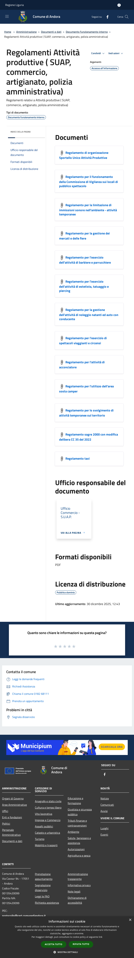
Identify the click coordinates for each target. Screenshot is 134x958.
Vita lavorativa (43, 814)
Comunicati (107, 805)
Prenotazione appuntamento (43, 876)
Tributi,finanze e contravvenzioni (77, 823)
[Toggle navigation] (7, 16)
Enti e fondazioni (12, 817)
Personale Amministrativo (11, 832)
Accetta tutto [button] (53, 944)
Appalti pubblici (44, 826)
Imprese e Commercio (47, 820)
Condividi (98, 53)
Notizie (104, 798)
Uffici (5, 811)
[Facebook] (106, 16)
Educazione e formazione (75, 800)
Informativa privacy (79, 885)
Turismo (39, 839)
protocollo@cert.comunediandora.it (24, 915)
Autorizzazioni (76, 849)
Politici (6, 823)
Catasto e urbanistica (47, 833)
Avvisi (104, 811)
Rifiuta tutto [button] (81, 944)
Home (7, 32)
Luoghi (104, 828)
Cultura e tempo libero (48, 807)
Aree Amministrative (14, 805)
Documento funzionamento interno (87, 32)
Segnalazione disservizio (43, 887)
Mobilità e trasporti (46, 845)
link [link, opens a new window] (100, 936)
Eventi (104, 834)
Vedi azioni (116, 53)
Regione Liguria (14, 5)
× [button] (130, 920)
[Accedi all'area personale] (119, 5)
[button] (67, 952)
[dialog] (67, 937)
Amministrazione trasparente (78, 876)
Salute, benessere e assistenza (79, 840)
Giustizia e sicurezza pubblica (80, 811)
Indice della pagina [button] (20, 131)
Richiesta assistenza (47, 903)
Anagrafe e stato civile (48, 801)
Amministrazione (26, 32)
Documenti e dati (51, 32)
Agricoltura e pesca (79, 855)
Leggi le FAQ (42, 896)
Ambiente (73, 832)
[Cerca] (127, 17)
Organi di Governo (13, 798)
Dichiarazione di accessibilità (77, 900)
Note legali (74, 891)
